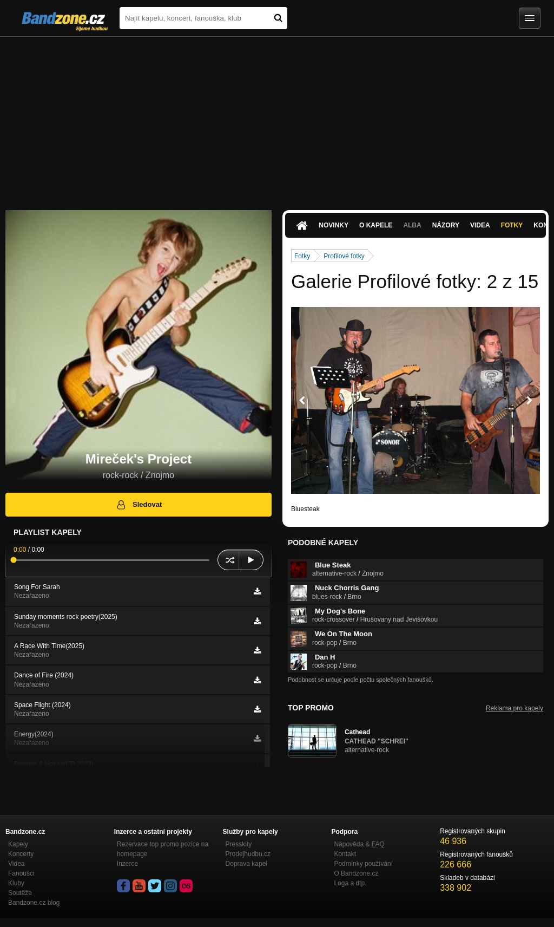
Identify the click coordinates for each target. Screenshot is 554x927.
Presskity (239, 844)
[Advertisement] (277, 118)
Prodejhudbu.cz (248, 854)
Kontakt (345, 854)
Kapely (18, 844)
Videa (480, 225)
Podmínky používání (363, 863)
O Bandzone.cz (356, 873)
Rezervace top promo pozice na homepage (162, 849)
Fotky (512, 225)
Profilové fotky (344, 256)
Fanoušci (21, 873)
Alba (412, 225)
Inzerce (127, 863)
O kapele (375, 225)
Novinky (333, 225)
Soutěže (20, 893)
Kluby (16, 883)
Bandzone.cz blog (34, 902)
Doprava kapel (246, 863)
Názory (445, 225)
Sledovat (138, 505)
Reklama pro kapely (514, 708)
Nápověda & (359, 844)
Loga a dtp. (350, 883)
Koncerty (21, 854)
